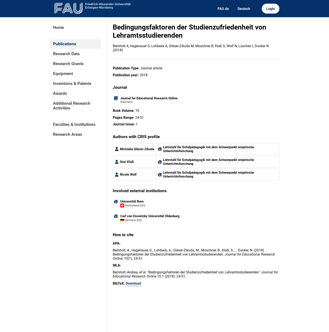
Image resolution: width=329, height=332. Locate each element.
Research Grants (68, 63)
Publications (64, 44)
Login (270, 9)
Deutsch (244, 9)
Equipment (63, 73)
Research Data (66, 53)
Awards (60, 93)
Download (133, 283)
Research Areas (67, 134)
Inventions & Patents (72, 83)
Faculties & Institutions (74, 124)
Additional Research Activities (71, 106)
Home (58, 27)
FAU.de (223, 9)
